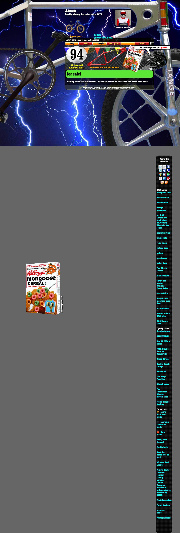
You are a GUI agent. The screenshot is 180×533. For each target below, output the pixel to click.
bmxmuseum (162, 202)
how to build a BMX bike (163, 314)
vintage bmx (162, 248)
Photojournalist (163, 518)
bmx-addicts (162, 293)
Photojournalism (164, 500)
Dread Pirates (163, 359)
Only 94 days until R (79, 40)
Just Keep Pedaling (161, 377)
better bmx (162, 263)
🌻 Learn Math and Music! (161, 414)
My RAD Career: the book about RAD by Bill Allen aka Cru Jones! (163, 221)
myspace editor (161, 511)
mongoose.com (164, 192)
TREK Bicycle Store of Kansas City (163, 351)
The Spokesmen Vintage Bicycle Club (162, 393)
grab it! (164, 47)
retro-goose (162, 243)
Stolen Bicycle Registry (163, 403)
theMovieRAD (163, 275)
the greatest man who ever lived (163, 301)
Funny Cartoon (163, 505)
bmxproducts (163, 197)
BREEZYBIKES (163, 336)
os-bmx (160, 253)
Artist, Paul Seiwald (162, 440)
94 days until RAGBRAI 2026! (76, 65)
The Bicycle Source (162, 269)
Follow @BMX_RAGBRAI (103, 36)
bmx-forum (162, 258)
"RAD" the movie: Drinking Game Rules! (162, 285)
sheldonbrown (163, 331)
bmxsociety (162, 238)
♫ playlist (100, 43)
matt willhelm (163, 308)
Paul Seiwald (162, 447)
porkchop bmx (163, 233)
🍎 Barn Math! (161, 433)
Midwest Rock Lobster (163, 463)
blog (72, 43)
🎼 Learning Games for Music (163, 424)
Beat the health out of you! (163, 455)
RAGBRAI (161, 371)
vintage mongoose (161, 208)
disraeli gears (163, 384)
